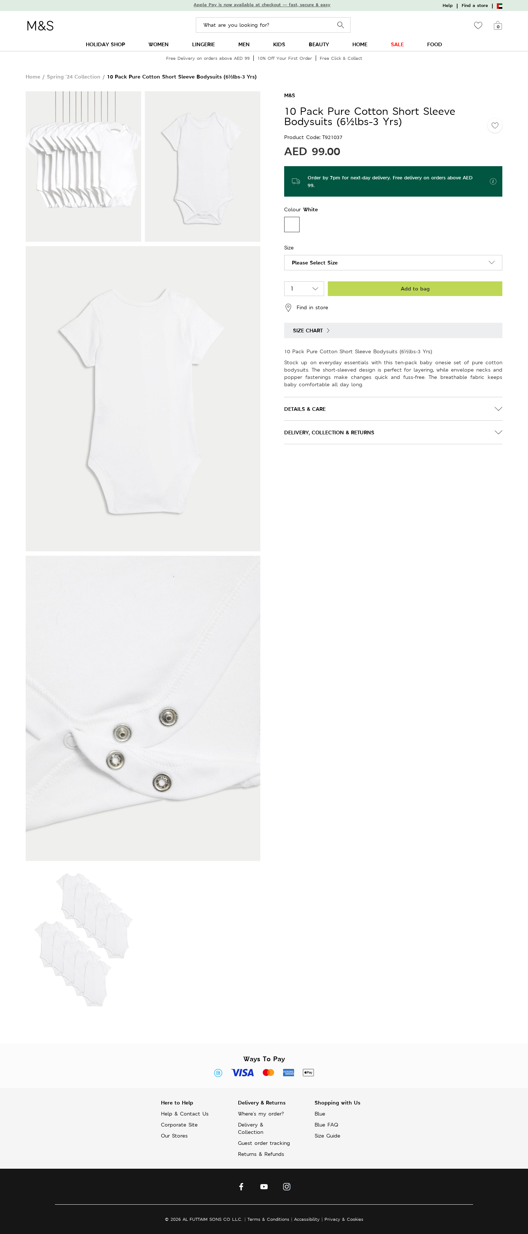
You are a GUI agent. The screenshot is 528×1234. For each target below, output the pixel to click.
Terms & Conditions (268, 1219)
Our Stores (174, 1135)
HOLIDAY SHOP (105, 44)
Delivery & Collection (250, 1128)
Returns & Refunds (261, 1154)
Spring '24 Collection (73, 76)
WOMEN (158, 44)
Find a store (475, 5)
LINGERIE (203, 44)
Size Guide (327, 1135)
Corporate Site (179, 1124)
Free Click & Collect (341, 58)
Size (289, 247)
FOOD (434, 44)
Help (448, 5)
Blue (320, 1113)
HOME (359, 44)
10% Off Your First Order (284, 58)
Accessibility (307, 1219)
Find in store (306, 307)
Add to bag (415, 288)
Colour (293, 209)
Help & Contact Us (185, 1113)
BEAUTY (319, 44)
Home (33, 76)
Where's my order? (261, 1113)
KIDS (279, 44)
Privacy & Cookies (343, 1219)
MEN (244, 44)
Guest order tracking (264, 1143)
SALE (397, 44)
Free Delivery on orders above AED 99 (208, 58)
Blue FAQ (326, 1124)
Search (341, 25)
